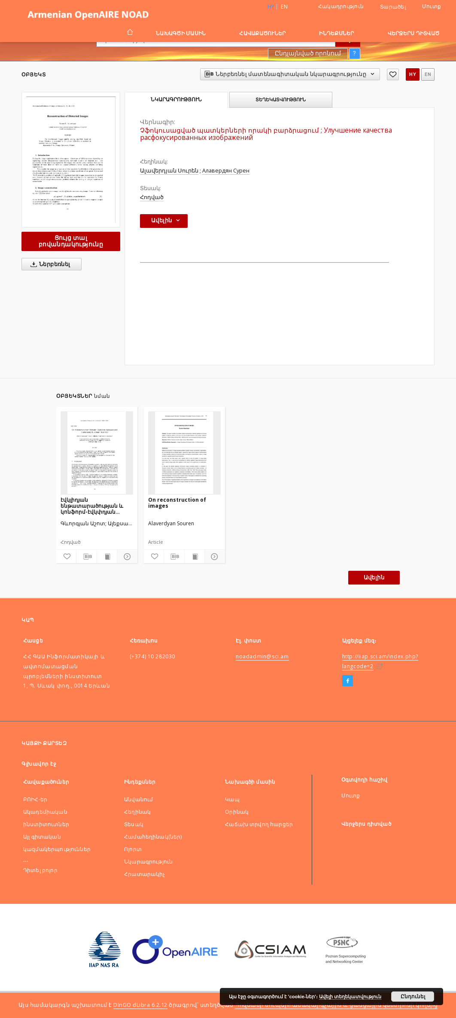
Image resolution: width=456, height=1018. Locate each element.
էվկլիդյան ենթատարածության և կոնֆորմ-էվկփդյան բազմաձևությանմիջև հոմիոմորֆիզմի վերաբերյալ (92, 505)
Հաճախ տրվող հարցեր (259, 824)
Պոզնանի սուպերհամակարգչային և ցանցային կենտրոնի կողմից (336, 1005)
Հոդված (152, 197)
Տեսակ (133, 824)
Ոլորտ (133, 849)
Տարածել (393, 6)
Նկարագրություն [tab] (176, 100)
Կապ (232, 799)
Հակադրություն (341, 6)
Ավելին (374, 577)
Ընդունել (413, 997)
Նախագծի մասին (181, 33)
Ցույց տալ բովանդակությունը (71, 241)
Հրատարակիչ (144, 874)
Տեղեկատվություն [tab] (280, 100)
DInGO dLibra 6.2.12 (140, 1005)
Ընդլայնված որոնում (308, 53)
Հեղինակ (137, 811)
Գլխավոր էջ (38, 763)
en (284, 6)
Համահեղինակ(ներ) (153, 836)
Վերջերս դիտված (414, 33)
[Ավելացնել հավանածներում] (393, 74)
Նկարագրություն (148, 861)
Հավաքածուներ (262, 33)
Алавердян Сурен (225, 170)
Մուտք (431, 6)
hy (412, 74)
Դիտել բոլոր (40, 870)
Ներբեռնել (48, 264)
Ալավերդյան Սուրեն (169, 170)
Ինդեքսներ (336, 33)
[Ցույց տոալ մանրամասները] (126, 556)
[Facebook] (347, 681)
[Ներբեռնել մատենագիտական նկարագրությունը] (86, 556)
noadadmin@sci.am (262, 656)
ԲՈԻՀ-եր (35, 799)
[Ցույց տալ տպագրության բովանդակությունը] (107, 556)
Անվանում (138, 799)
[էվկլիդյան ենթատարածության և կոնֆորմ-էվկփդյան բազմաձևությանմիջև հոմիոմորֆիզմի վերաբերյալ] (97, 453)
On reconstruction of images (177, 502)
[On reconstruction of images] (184, 453)
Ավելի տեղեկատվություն (350, 996)
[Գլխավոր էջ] (129, 33)
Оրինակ (237, 811)
